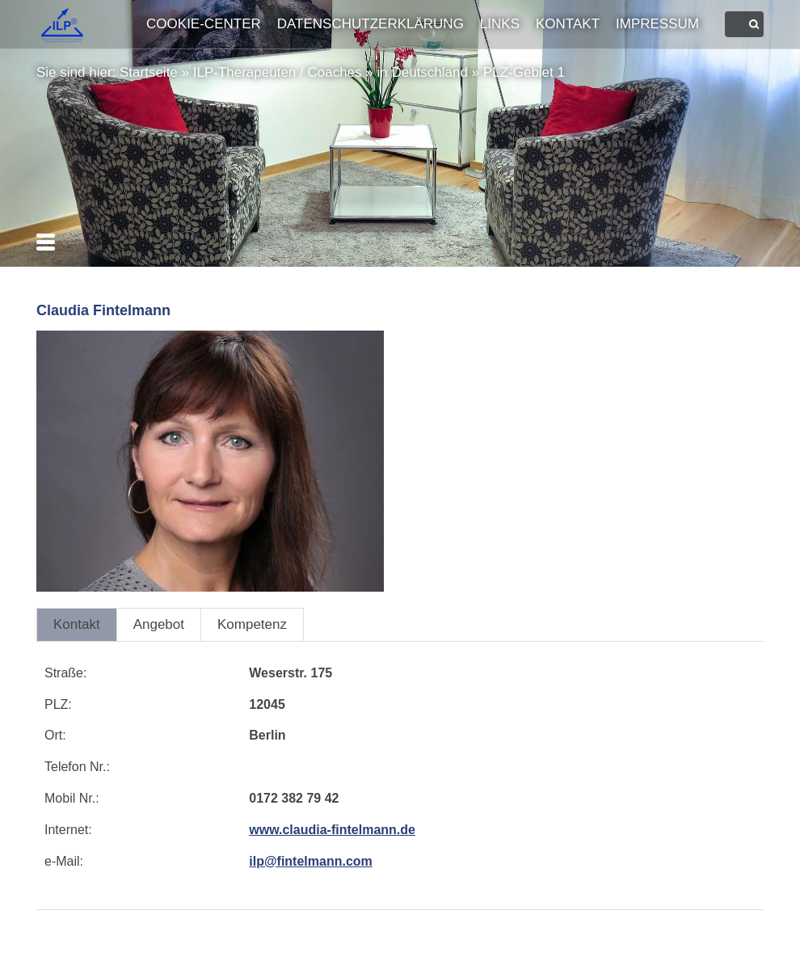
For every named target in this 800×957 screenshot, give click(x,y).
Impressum (657, 24)
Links (500, 24)
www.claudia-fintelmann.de (332, 830)
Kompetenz (252, 624)
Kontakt (568, 24)
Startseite (149, 72)
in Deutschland (422, 72)
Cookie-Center (203, 24)
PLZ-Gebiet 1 (524, 72)
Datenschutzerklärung (370, 24)
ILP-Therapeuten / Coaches (277, 72)
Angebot (158, 624)
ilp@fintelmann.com (311, 861)
